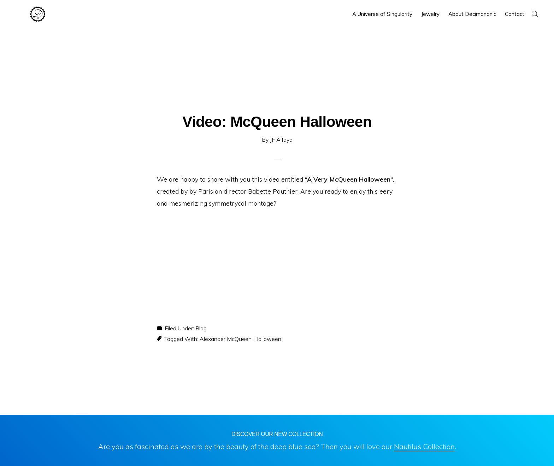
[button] (535, 14)
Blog (201, 328)
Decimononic (37, 14)
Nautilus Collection (424, 446)
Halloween (267, 338)
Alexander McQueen (226, 338)
